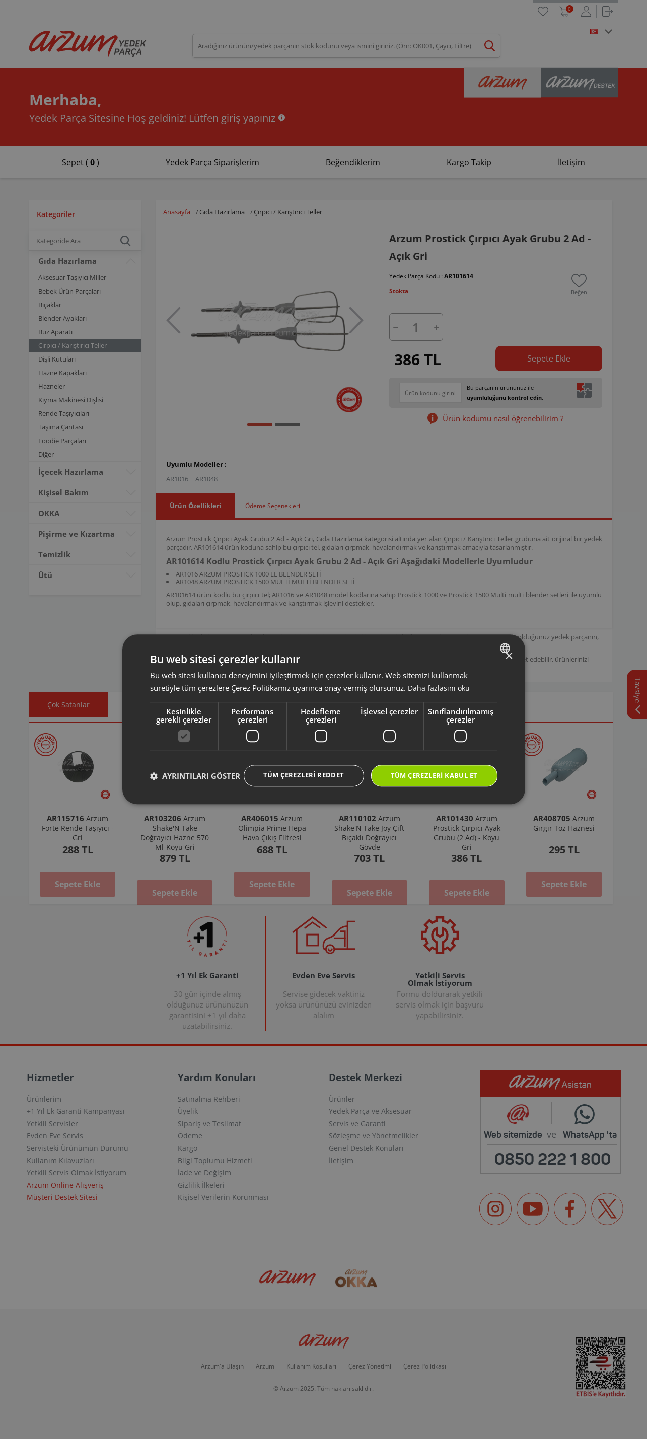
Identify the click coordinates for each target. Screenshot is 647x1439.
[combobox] (506, 638)
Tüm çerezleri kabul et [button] (430, 766)
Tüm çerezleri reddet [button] (293, 765)
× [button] (509, 646)
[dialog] (323, 719)
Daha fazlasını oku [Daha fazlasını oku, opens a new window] (439, 678)
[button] (195, 794)
